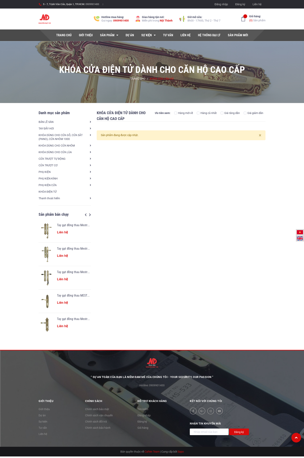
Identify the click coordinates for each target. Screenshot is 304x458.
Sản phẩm (257, 18)
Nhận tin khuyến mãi (205, 423)
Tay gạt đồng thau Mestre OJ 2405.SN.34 (82, 272)
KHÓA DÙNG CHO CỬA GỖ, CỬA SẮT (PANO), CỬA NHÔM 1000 (61, 137)
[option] (65, 277)
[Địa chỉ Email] (209, 432)
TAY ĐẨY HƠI (46, 128)
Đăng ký (240, 4)
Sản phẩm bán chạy (54, 214)
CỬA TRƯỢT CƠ (48, 165)
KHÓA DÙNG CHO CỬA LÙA (55, 152)
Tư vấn (43, 427)
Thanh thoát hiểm (49, 198)
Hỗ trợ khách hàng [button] (152, 401)
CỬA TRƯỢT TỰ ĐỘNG (52, 158)
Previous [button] (86, 215)
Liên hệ (257, 4)
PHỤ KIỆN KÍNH (48, 178)
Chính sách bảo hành (98, 427)
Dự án (42, 415)
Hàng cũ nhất (207, 113)
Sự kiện (43, 421)
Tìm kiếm (142, 409)
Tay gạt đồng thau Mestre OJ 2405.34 (80, 225)
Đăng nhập (221, 4)
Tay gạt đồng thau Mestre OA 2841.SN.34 (83, 319)
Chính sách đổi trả (96, 421)
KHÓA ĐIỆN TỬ (48, 191)
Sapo (181, 451)
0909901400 (92, 4)
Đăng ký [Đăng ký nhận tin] (239, 432)
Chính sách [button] (93, 401)
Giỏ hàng (142, 427)
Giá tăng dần (230, 113)
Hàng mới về (183, 113)
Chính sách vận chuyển (99, 415)
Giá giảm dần (253, 113)
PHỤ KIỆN (45, 171)
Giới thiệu (44, 409)
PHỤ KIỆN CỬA (48, 185)
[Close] (260, 135)
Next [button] (90, 215)
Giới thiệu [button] (46, 401)
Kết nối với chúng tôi (206, 401)
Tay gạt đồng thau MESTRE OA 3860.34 (81, 295)
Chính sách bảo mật (97, 409)
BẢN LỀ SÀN (46, 121)
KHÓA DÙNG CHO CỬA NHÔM (57, 145)
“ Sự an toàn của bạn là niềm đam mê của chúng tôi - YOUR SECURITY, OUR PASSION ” (152, 377)
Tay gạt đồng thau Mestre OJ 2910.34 (80, 248)
